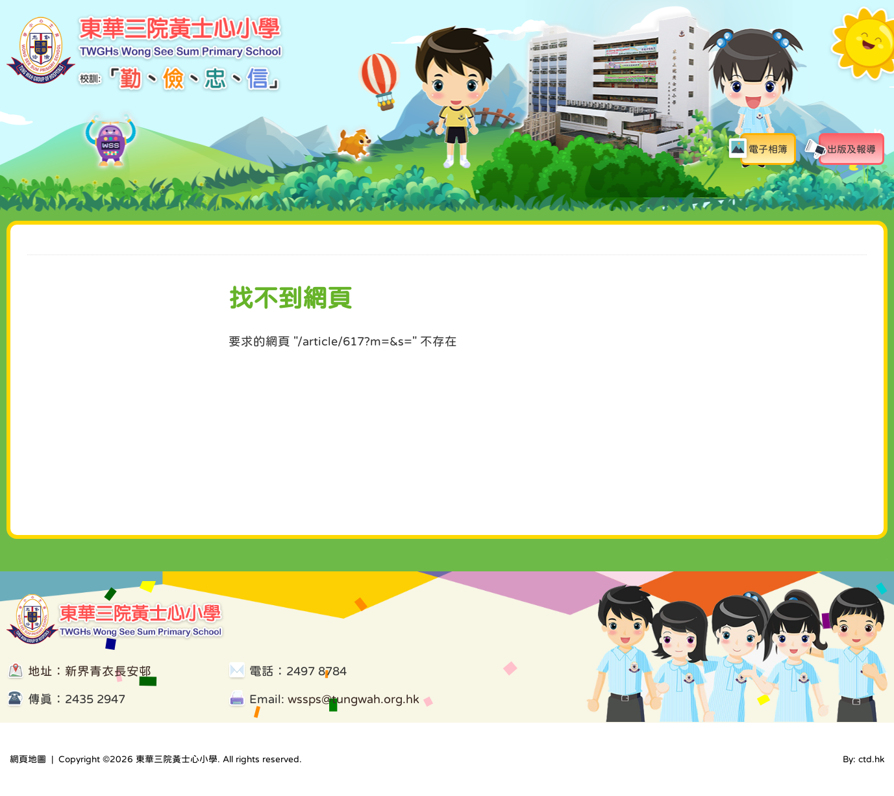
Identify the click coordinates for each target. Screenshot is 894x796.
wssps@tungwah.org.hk (353, 699)
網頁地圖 (28, 759)
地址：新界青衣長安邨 (89, 671)
